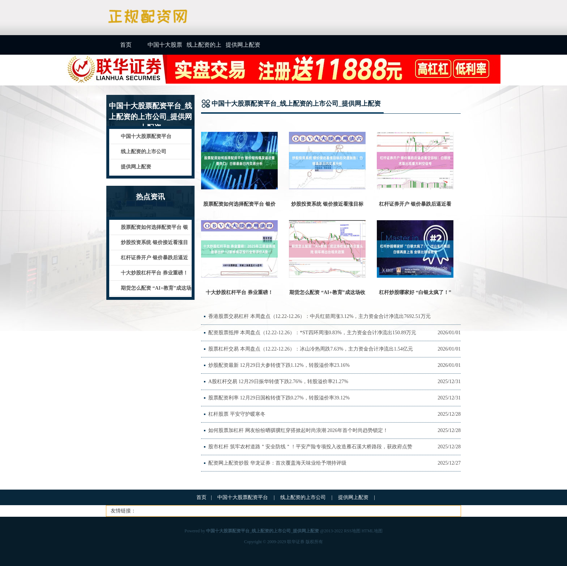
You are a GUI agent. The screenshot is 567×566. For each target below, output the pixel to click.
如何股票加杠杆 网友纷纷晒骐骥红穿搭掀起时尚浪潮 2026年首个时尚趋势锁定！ (298, 430)
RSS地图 (352, 530)
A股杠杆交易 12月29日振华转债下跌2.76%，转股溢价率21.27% (278, 381)
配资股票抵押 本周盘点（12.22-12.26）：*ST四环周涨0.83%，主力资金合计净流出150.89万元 (312, 332)
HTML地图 (372, 530)
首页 (126, 45)
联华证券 (295, 541)
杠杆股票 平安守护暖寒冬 (236, 414)
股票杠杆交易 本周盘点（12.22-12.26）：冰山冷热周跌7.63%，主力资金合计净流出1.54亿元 (310, 349)
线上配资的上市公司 (204, 48)
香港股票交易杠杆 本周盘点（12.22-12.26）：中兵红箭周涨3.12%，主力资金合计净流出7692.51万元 (319, 316)
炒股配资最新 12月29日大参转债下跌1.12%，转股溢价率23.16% (279, 365)
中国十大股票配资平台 (165, 48)
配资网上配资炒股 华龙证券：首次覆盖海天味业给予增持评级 (277, 463)
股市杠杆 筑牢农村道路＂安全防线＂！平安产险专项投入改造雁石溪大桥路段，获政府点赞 (310, 446)
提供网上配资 (243, 45)
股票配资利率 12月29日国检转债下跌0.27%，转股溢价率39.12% (279, 398)
